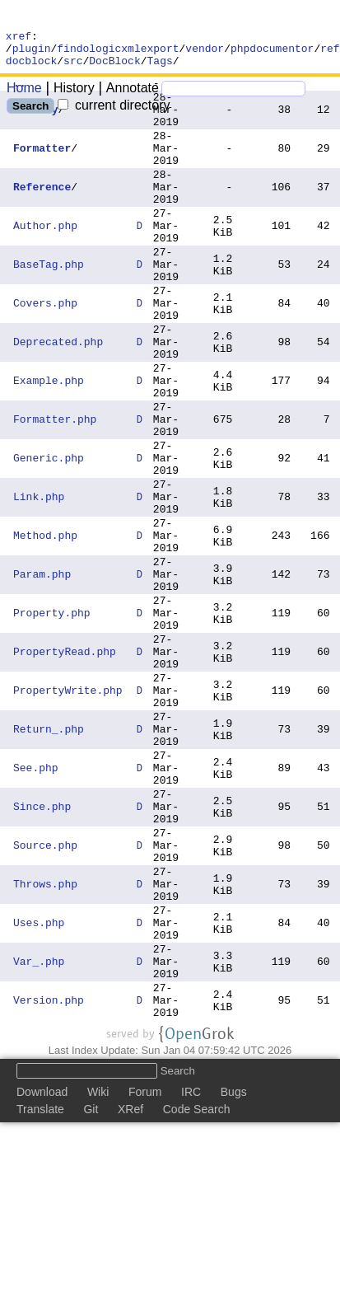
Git (90, 1292)
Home (24, 95)
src (72, 67)
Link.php (38, 580)
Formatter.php (54, 487)
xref (18, 37)
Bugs (234, 1274)
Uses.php (38, 1087)
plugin (31, 52)
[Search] (233, 96)
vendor (204, 52)
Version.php (48, 1180)
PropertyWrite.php (68, 810)
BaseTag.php (48, 303)
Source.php (45, 995)
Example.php (48, 441)
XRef (130, 1292)
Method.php (45, 626)
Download (42, 1274)
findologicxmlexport (118, 52)
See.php (35, 903)
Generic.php (48, 534)
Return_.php (48, 857)
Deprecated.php (58, 395)
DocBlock (114, 67)
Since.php (42, 949)
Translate (40, 1292)
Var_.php (38, 1133)
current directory (114, 112)
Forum (144, 1274)
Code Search (197, 1292)
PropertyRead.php (64, 764)
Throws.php (45, 1041)
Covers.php (45, 349)
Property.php (52, 718)
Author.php (45, 257)
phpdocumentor (272, 52)
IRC (191, 1274)
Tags (160, 67)
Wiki (98, 1274)
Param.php (42, 672)
